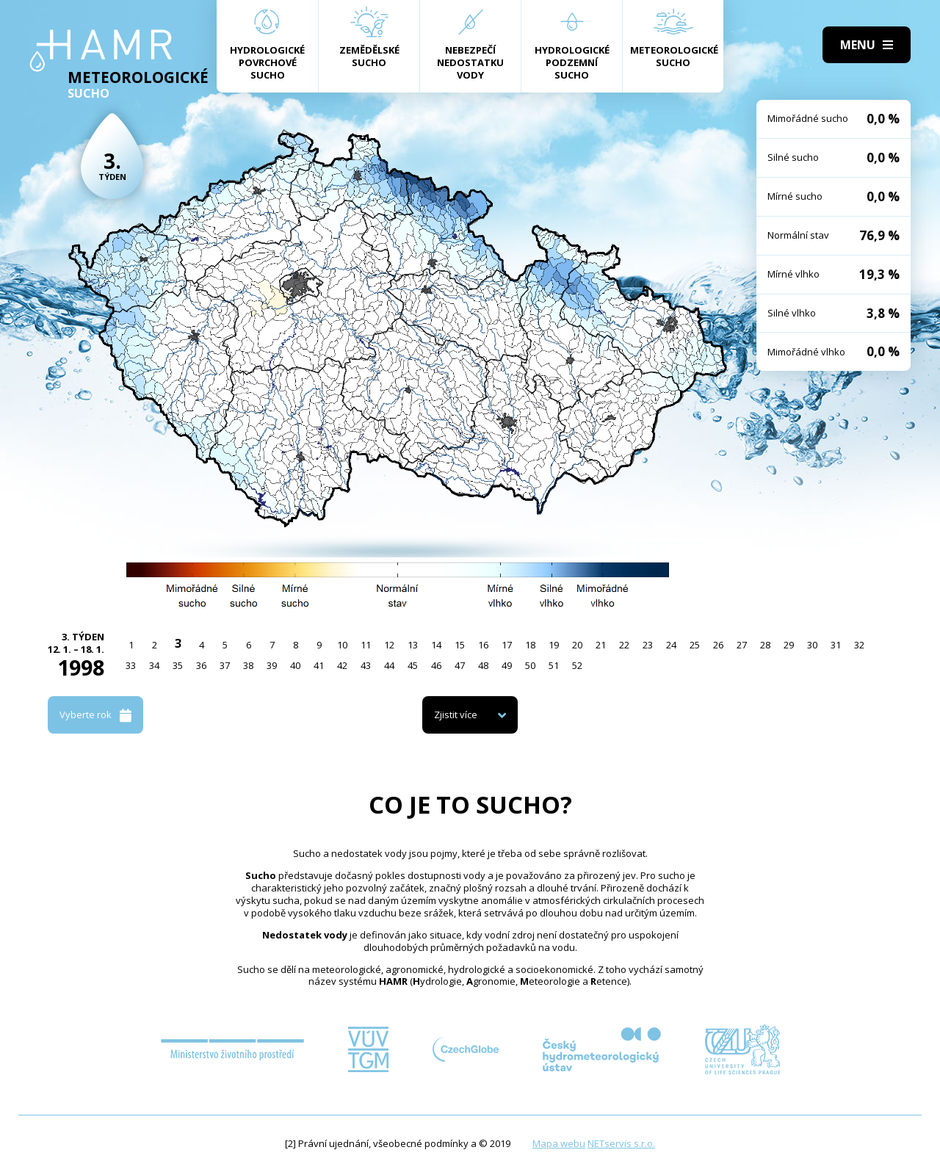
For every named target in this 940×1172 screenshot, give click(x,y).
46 (436, 665)
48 (483, 665)
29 (789, 644)
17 (507, 644)
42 (342, 665)
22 (624, 644)
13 (413, 644)
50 (530, 665)
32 (859, 644)
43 (366, 665)
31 (836, 644)
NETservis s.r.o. (621, 1143)
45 (413, 665)
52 (577, 665)
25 (695, 644)
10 (342, 644)
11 (366, 644)
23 (648, 644)
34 (154, 665)
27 (742, 644)
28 (765, 644)
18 (530, 644)
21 (601, 644)
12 (389, 644)
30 (812, 644)
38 (248, 665)
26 (718, 644)
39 (272, 665)
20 (577, 644)
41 (319, 665)
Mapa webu (558, 1143)
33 (131, 665)
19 (554, 644)
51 (554, 665)
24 (671, 644)
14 (436, 644)
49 (507, 665)
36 (201, 665)
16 (483, 644)
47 (460, 665)
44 (389, 665)
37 (225, 665)
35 (178, 665)
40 (295, 665)
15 (460, 644)
